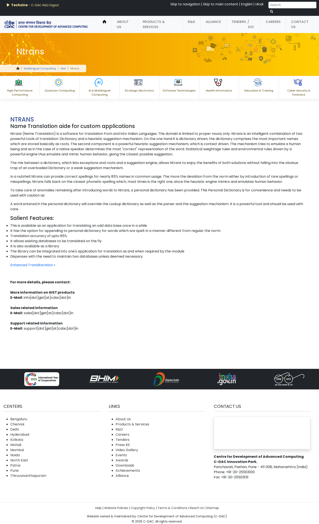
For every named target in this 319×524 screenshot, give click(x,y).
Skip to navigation (185, 4)
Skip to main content (220, 4)
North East (19, 460)
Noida (15, 455)
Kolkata (16, 439)
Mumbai (17, 449)
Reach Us (197, 508)
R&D (191, 21)
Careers (273, 21)
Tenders (239, 21)
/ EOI (250, 24)
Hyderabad (19, 434)
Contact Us (299, 24)
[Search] (292, 5)
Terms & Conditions (172, 508)
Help (98, 508)
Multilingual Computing (40, 68)
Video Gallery (127, 449)
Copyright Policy (143, 508)
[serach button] (271, 11)
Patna (15, 465)
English (247, 4)
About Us (123, 24)
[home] (104, 24)
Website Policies (116, 508)
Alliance (213, 21)
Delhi (14, 429)
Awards (122, 460)
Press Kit (123, 444)
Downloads (125, 465)
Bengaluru (18, 419)
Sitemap (212, 508)
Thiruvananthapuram (28, 475)
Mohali (15, 444)
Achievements (128, 470)
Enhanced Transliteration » (32, 265)
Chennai (17, 424)
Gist (63, 68)
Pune (14, 470)
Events (121, 455)
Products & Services (154, 24)
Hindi (259, 4)
